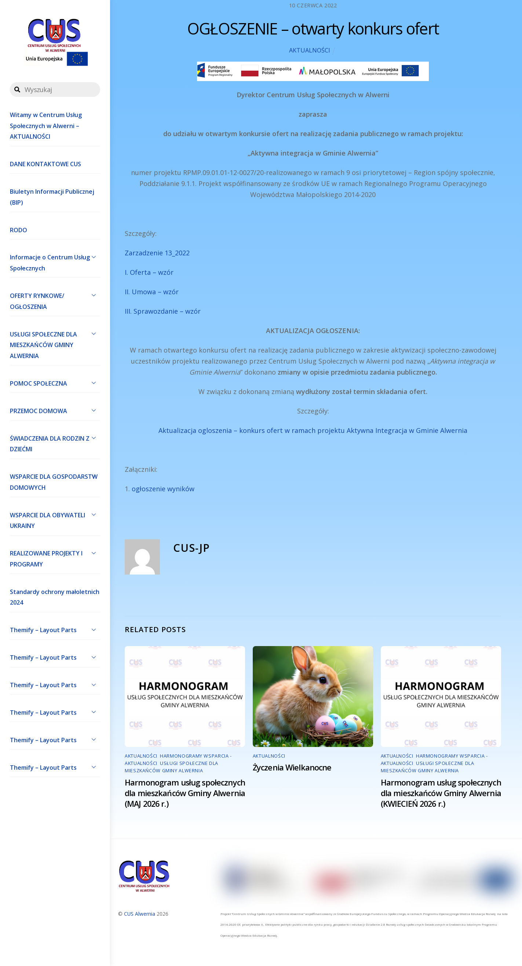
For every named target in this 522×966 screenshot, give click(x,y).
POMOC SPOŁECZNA (55, 382)
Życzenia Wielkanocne (292, 767)
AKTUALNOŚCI (309, 50)
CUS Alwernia (139, 913)
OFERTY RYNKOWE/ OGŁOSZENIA (55, 299)
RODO (18, 230)
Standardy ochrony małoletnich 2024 (54, 597)
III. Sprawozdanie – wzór (163, 311)
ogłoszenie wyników (163, 488)
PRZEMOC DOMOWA (55, 410)
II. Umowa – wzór (152, 291)
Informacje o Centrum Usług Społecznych (55, 261)
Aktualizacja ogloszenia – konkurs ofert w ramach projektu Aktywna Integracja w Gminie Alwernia (312, 430)
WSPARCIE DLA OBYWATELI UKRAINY (55, 519)
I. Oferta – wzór (149, 272)
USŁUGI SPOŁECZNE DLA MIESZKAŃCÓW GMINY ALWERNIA (55, 343)
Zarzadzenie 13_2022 (157, 252)
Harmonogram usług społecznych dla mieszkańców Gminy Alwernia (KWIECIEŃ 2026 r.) (441, 793)
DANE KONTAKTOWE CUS (45, 164)
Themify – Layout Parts (55, 629)
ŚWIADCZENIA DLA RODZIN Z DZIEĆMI (55, 442)
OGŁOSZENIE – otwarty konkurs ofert (313, 28)
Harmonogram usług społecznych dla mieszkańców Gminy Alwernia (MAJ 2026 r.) (185, 793)
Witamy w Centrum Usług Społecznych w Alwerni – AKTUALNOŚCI (46, 126)
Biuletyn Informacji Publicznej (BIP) (52, 197)
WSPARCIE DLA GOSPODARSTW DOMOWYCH (55, 481)
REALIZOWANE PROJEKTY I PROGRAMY (55, 557)
